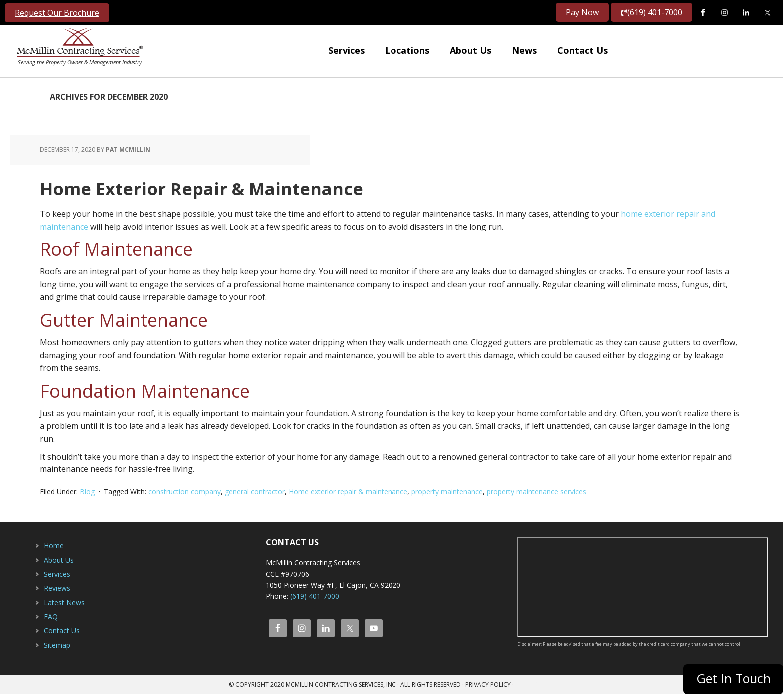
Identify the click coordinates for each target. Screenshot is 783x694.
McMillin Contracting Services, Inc (77, 45)
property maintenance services (536, 491)
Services (57, 574)
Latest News (64, 602)
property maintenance (447, 491)
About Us (59, 560)
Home (54, 545)
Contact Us (62, 630)
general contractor (255, 491)
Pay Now (582, 12)
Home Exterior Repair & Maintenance (235, 187)
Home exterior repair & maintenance (348, 491)
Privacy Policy (488, 684)
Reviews (57, 588)
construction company (184, 491)
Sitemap (57, 645)
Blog (87, 491)
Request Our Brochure (57, 12)
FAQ (51, 616)
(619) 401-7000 (651, 12)
